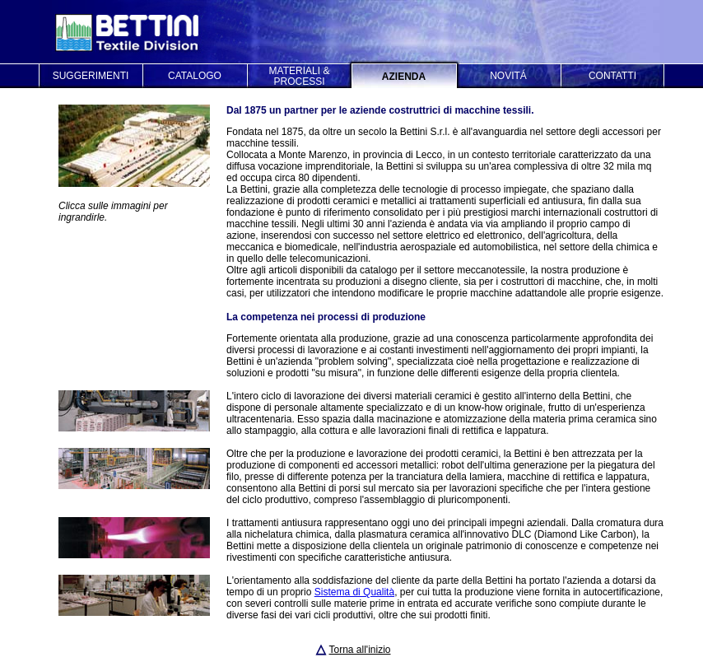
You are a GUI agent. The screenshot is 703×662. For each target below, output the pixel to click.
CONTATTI (612, 76)
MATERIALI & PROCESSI (299, 76)
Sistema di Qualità (354, 592)
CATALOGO (194, 76)
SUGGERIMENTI (91, 76)
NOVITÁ (508, 76)
